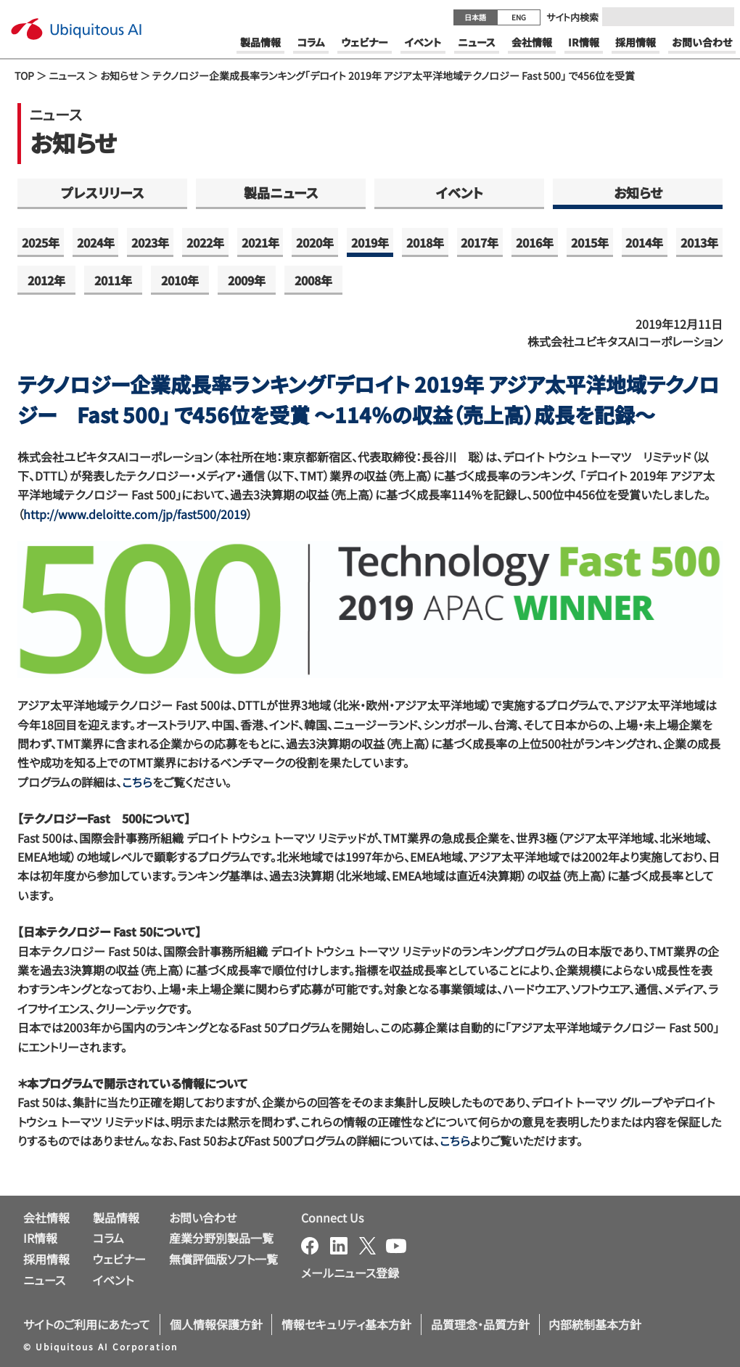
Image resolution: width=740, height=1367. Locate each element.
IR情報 (40, 1237)
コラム (108, 1237)
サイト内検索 (572, 17)
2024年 (96, 242)
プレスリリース (102, 192)
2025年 (40, 242)
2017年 (479, 242)
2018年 (425, 242)
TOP (24, 75)
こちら (137, 782)
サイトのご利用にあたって (86, 1324)
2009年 (247, 280)
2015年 (590, 242)
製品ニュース (281, 192)
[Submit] (719, 17)
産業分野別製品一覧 (221, 1237)
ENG (518, 17)
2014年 (644, 242)
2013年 (699, 242)
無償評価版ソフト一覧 (223, 1259)
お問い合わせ (203, 1217)
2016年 (535, 242)
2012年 (46, 280)
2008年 (313, 280)
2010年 (180, 280)
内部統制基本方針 (594, 1324)
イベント (459, 192)
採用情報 (46, 1259)
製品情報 (116, 1217)
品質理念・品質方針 (480, 1324)
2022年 (205, 242)
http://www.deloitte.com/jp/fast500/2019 (135, 514)
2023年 (150, 242)
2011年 (113, 280)
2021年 (260, 242)
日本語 (475, 17)
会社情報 (46, 1217)
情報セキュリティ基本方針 (346, 1324)
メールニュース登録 (350, 1272)
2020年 (315, 242)
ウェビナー (119, 1259)
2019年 (370, 242)
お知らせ (119, 75)
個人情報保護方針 (216, 1324)
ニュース (67, 75)
